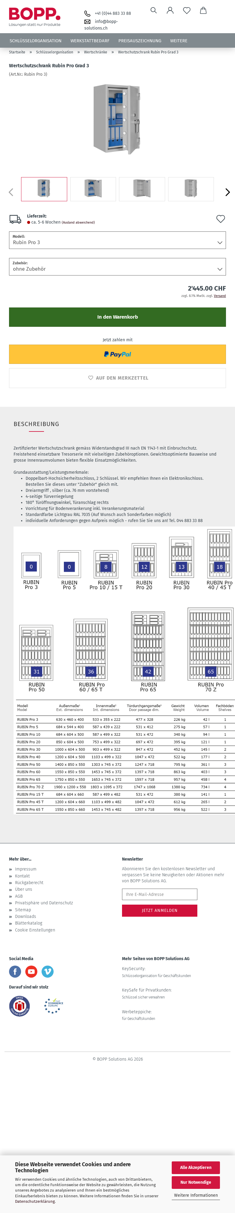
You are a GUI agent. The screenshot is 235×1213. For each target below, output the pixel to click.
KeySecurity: (156, 972)
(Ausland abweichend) (78, 222)
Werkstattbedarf (89, 40)
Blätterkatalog (28, 923)
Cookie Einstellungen (35, 930)
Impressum (25, 869)
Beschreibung (36, 424)
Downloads (25, 916)
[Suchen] (154, 10)
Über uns (23, 889)
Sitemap (23, 909)
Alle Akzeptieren (196, 1167)
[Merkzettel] (187, 10)
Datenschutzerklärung (35, 1201)
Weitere (178, 40)
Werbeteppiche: (138, 1015)
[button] (170, 10)
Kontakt (22, 876)
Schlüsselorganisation (35, 40)
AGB (19, 896)
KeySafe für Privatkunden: (147, 993)
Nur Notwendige (195, 1182)
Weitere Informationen (196, 1195)
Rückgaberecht (29, 882)
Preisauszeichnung (139, 40)
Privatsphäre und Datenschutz (44, 903)
